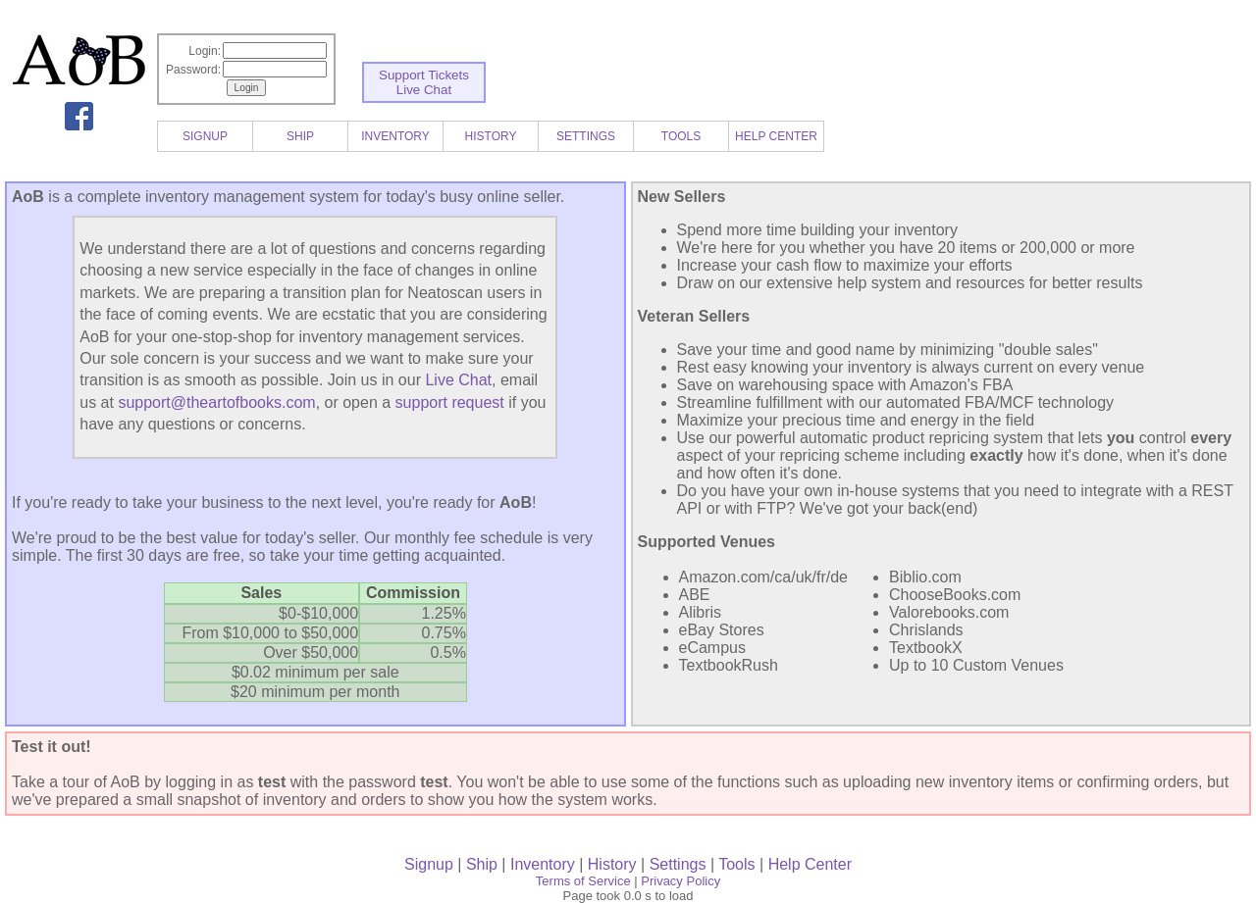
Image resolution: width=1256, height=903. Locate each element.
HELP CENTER (776, 136)
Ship (481, 864)
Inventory (542, 864)
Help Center (810, 864)
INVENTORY (395, 136)
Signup (428, 864)
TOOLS (681, 136)
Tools (736, 864)
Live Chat (423, 89)
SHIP (300, 136)
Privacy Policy (680, 881)
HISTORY (491, 136)
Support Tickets (424, 75)
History (612, 864)
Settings (678, 864)
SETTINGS (585, 136)
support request (449, 402)
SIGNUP (205, 136)
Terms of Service (583, 881)
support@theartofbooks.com (216, 402)
